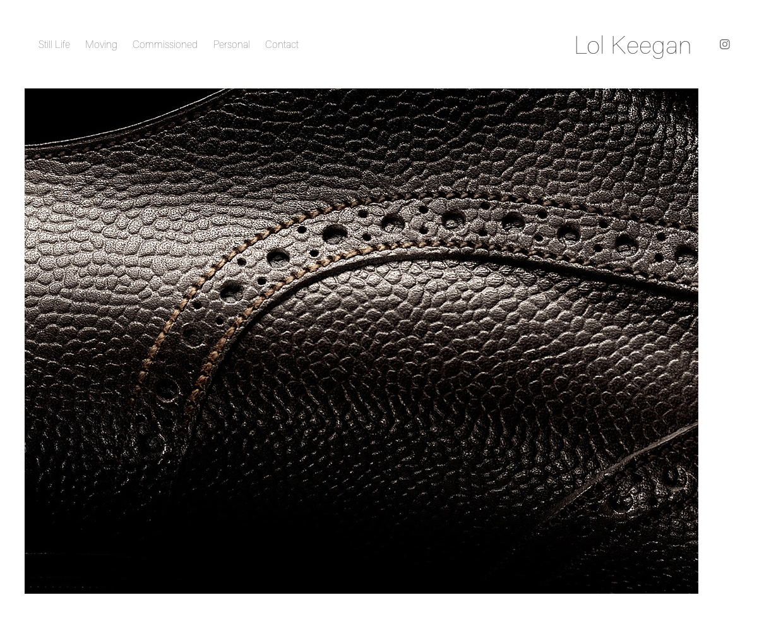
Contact (282, 44)
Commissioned (165, 44)
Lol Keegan (633, 44)
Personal (231, 44)
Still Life (54, 44)
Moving (101, 44)
